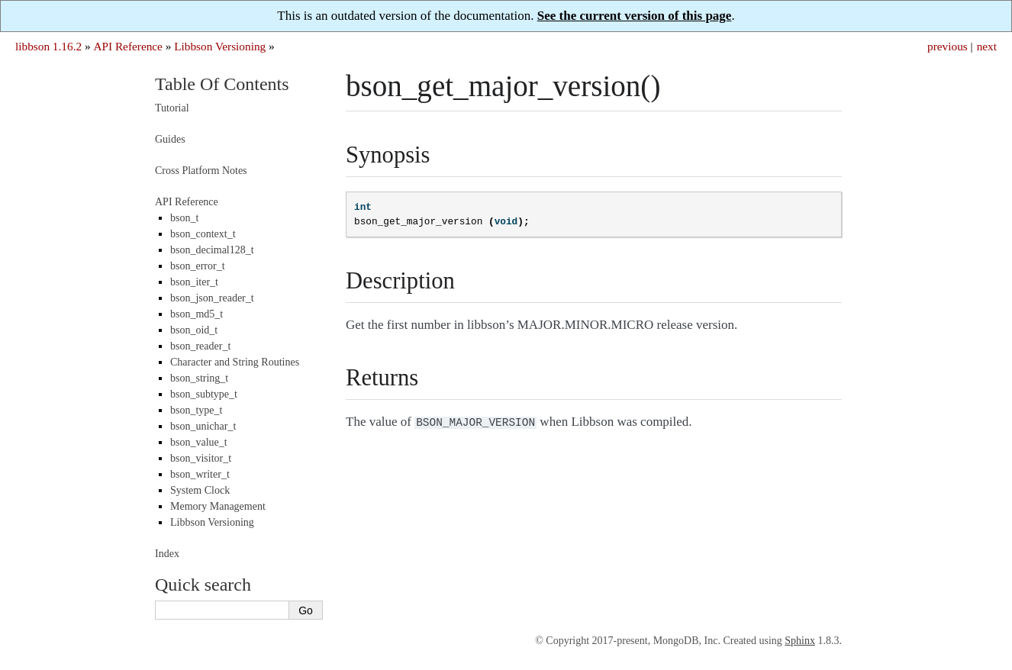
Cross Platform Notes (201, 170)
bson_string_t (199, 378)
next (987, 46)
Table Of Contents (222, 84)
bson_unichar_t (203, 426)
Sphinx (800, 640)
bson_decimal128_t (212, 250)
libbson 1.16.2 (48, 46)
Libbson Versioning (220, 46)
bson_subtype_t (203, 394)
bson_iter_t (194, 282)
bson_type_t (196, 410)
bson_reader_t (200, 346)
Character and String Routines (234, 362)
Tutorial (172, 108)
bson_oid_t (194, 330)
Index (167, 553)
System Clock (200, 490)
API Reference (127, 46)
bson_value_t (198, 442)
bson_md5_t (196, 314)
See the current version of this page (634, 15)
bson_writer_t (200, 474)
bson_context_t (203, 234)
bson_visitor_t (200, 458)
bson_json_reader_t (212, 298)
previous (947, 46)
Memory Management (218, 506)
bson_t (184, 218)
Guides (170, 139)
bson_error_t (197, 266)
